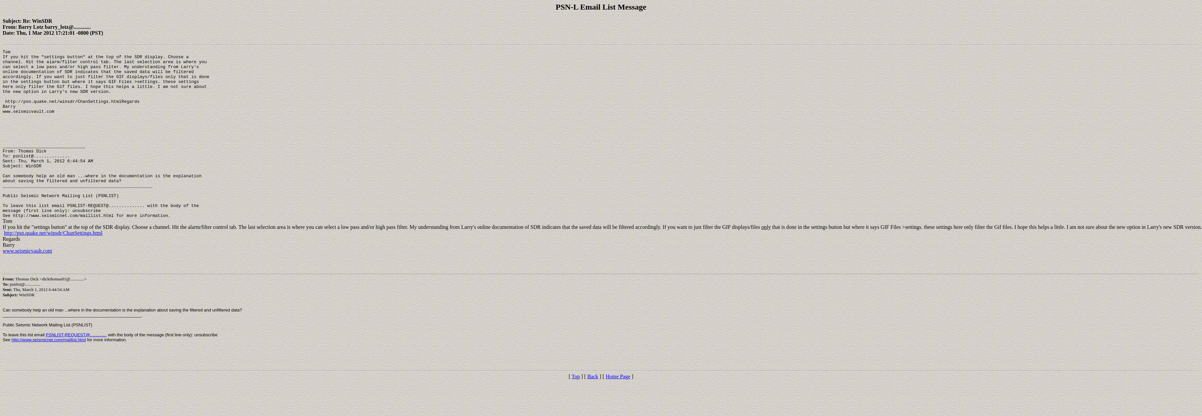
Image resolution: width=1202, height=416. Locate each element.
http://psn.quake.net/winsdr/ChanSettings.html (53, 267)
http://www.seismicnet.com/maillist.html (49, 373)
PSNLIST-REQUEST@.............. (76, 368)
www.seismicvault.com (27, 284)
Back (592, 410)
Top (576, 410)
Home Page (618, 410)
